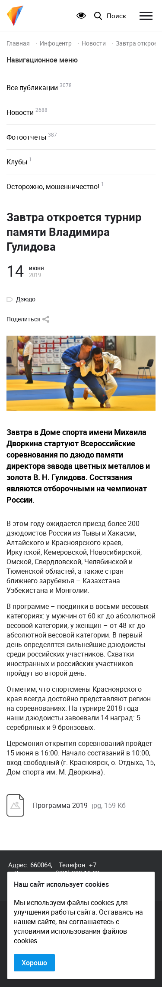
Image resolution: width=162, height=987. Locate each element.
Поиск (116, 16)
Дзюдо (25, 299)
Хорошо (34, 962)
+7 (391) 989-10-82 (77, 868)
